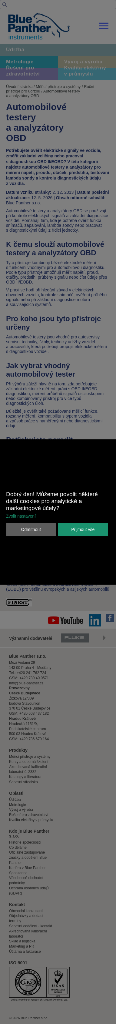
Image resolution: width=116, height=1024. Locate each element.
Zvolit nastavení (21, 516)
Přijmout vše (82, 529)
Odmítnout (31, 529)
